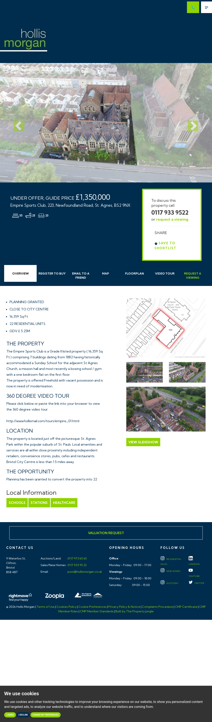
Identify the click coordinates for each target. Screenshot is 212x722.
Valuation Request (106, 533)
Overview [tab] (20, 273)
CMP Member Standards (96, 611)
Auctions (169, 583)
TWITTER (196, 583)
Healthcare (64, 503)
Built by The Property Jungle (134, 611)
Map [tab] (105, 273)
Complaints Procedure (157, 607)
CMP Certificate (186, 607)
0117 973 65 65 (77, 558)
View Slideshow (143, 442)
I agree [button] (10, 715)
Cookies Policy (67, 607)
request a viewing (172, 219)
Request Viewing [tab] (192, 276)
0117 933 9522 (170, 212)
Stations (39, 503)
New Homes (170, 571)
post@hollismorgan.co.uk (84, 572)
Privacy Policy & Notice (124, 607)
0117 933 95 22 (77, 565)
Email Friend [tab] (80, 276)
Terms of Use (45, 607)
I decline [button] (23, 715)
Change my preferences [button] (46, 715)
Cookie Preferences (92, 607)
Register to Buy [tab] (52, 273)
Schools (17, 503)
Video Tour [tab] (165, 273)
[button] (16, 122)
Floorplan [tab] (134, 273)
